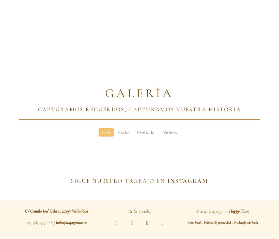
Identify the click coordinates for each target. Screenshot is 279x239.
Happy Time (239, 211)
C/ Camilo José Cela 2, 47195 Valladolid (56, 211)
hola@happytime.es (71, 222)
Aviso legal (193, 223)
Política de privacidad (217, 223)
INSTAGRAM (187, 181)
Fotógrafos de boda (246, 223)
